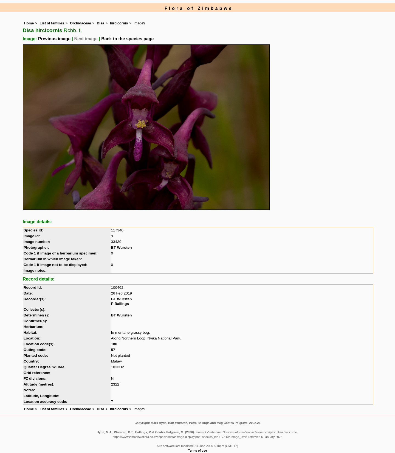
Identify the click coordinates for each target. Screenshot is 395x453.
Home (29, 23)
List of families (52, 23)
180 (114, 344)
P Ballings (120, 304)
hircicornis (119, 23)
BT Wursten (121, 247)
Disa (100, 23)
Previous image (54, 38)
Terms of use (197, 450)
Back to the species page (127, 38)
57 (113, 350)
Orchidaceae (80, 23)
